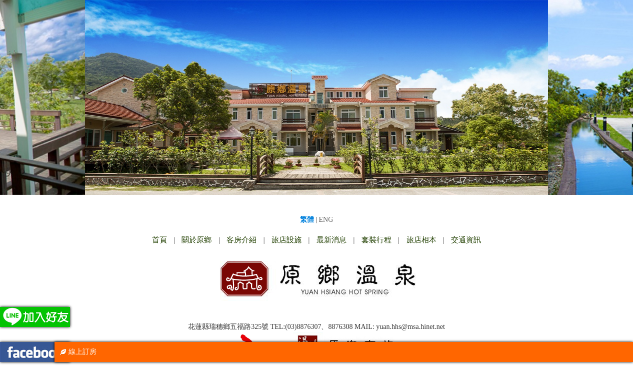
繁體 (307, 219)
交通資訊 (466, 240)
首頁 (159, 240)
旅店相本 (421, 240)
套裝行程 (377, 240)
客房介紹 (241, 240)
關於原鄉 (197, 240)
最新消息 (331, 240)
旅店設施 (287, 240)
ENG (326, 219)
